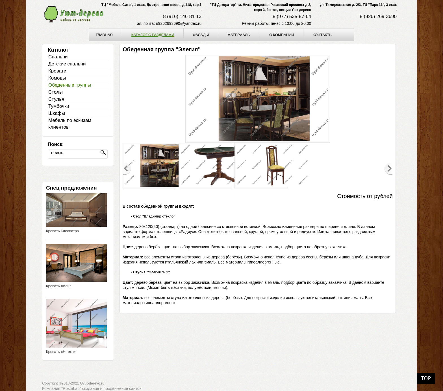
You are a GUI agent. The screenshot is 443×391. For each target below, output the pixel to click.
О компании (281, 34)
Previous (127, 168)
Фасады (201, 34)
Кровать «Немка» (61, 352)
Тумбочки (58, 106)
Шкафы (56, 113)
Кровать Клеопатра (62, 231)
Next (388, 168)
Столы (55, 92)
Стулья (56, 99)
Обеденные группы (69, 85)
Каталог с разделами (152, 34)
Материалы (239, 34)
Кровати (57, 71)
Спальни (58, 57)
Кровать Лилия (58, 286)
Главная (104, 34)
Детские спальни (67, 64)
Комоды (57, 78)
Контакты (323, 34)
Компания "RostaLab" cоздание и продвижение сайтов (92, 388)
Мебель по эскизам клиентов (69, 124)
